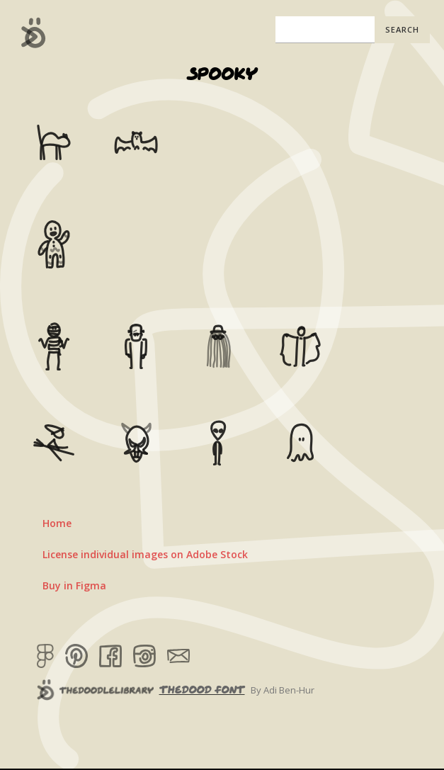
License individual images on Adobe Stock (145, 554)
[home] (30, 32)
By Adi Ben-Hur (282, 690)
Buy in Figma (74, 585)
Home (57, 523)
